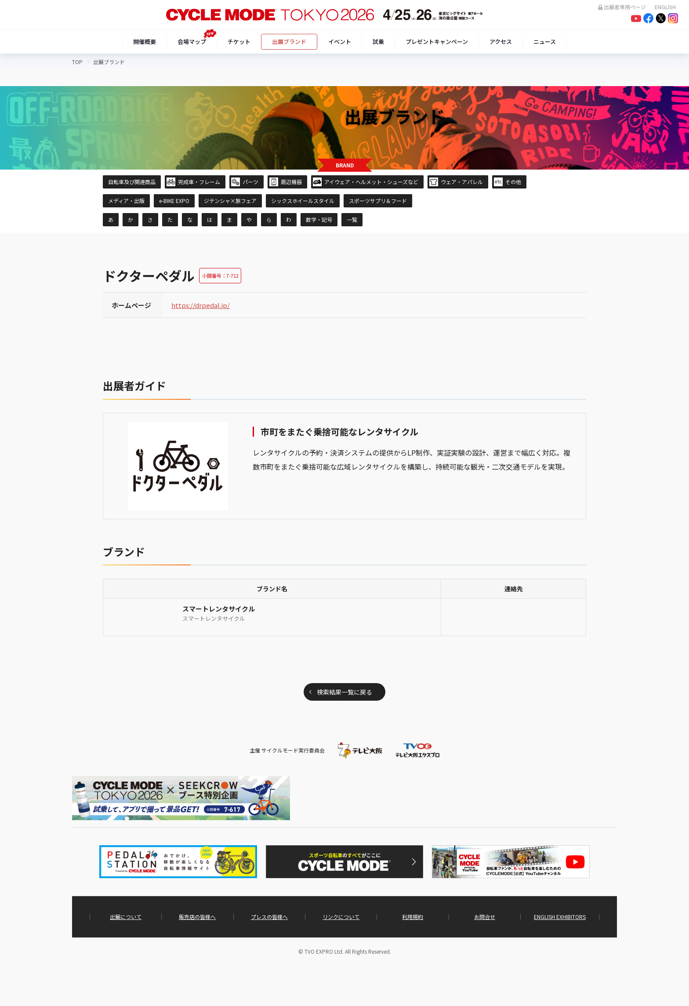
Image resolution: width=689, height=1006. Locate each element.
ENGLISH (665, 7)
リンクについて (341, 917)
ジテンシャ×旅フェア (230, 200)
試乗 (378, 41)
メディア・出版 (126, 200)
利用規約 (412, 917)
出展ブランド (289, 41)
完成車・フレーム (199, 181)
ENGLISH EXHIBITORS (560, 917)
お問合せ (484, 917)
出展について (125, 917)
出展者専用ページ (622, 7)
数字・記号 (319, 219)
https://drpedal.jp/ (200, 305)
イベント (339, 41)
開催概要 (144, 41)
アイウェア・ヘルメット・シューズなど (371, 181)
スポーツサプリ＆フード (378, 200)
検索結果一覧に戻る (344, 692)
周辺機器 (291, 181)
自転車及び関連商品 (132, 181)
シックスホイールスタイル (302, 200)
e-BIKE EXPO (174, 200)
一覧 (352, 219)
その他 (513, 181)
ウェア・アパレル (462, 181)
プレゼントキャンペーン (437, 41)
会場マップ (192, 41)
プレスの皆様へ (269, 917)
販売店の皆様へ (197, 917)
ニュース (544, 41)
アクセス (501, 41)
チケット (239, 41)
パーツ (250, 181)
